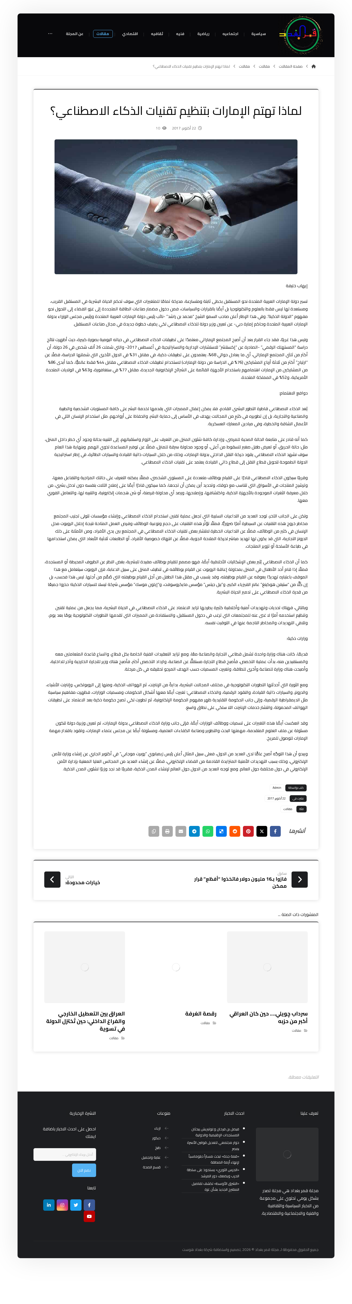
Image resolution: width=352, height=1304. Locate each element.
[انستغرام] (62, 1237)
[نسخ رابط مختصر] (153, 863)
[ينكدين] (49, 1237)
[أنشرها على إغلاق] (261, 863)
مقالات (287, 841)
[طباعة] (167, 863)
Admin (277, 820)
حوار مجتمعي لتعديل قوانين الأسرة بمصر (213, 1178)
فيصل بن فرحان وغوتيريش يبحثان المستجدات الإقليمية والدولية (215, 1164)
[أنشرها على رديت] (234, 863)
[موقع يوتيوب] (89, 1248)
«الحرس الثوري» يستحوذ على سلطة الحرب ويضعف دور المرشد (213, 1205)
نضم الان (84, 1202)
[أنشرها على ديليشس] (221, 863)
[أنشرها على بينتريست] (248, 863)
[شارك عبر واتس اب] (207, 863)
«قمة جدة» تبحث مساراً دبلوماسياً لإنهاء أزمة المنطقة (214, 1191)
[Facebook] (89, 1237)
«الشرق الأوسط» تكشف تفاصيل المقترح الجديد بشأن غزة (215, 1219)
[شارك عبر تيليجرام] (194, 863)
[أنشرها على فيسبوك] (275, 863)
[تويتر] (76, 1237)
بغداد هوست (192, 1281)
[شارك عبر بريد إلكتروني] (180, 863)
